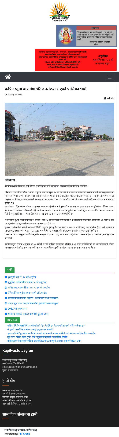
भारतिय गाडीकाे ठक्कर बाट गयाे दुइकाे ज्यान (28, 313)
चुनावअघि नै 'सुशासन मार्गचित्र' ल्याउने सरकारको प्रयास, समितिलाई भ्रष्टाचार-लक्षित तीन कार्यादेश (51, 333)
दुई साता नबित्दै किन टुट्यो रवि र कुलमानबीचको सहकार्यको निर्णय (37, 337)
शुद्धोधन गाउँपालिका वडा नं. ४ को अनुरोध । (27, 282)
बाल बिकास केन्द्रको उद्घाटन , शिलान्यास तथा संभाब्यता (33, 298)
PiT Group (24, 433)
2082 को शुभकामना (17, 308)
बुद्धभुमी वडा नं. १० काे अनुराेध (22, 277)
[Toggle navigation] (109, 77)
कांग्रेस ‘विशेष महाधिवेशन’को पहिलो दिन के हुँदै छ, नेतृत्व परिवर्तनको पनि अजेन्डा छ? (46, 325)
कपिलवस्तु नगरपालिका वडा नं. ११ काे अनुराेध (29, 287)
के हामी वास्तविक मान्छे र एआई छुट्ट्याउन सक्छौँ (30, 329)
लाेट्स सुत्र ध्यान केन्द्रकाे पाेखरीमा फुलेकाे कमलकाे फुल (33, 303)
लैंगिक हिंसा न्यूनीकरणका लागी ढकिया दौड (27, 292)
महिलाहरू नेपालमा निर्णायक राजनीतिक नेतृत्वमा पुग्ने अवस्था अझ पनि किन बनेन (44, 341)
